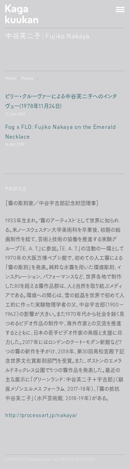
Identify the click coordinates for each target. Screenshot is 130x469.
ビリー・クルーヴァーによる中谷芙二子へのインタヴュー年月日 (65, 106)
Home (10, 79)
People (27, 79)
